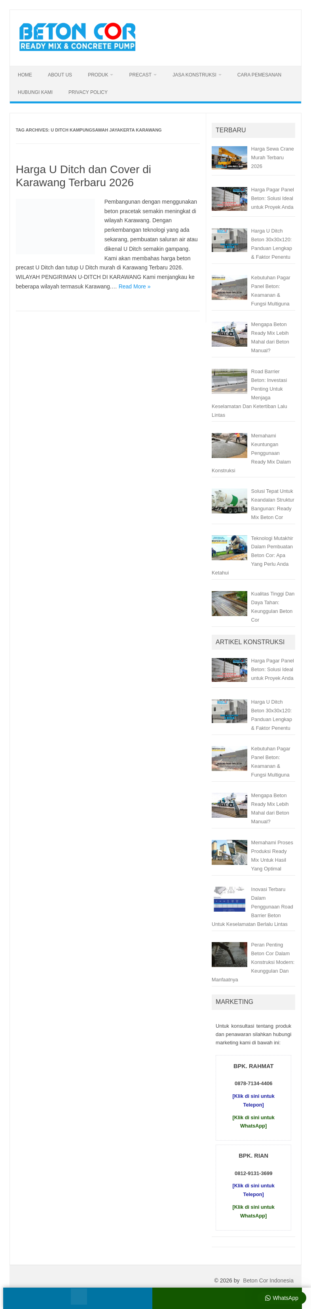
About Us (60, 75)
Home (25, 75)
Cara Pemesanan (259, 75)
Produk (98, 75)
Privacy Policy (88, 92)
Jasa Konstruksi (194, 75)
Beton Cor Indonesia (268, 1280)
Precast (140, 75)
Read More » (135, 286)
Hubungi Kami (35, 92)
